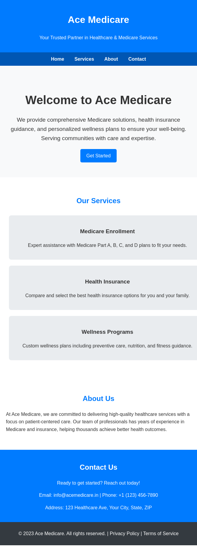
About (111, 59)
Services (84, 59)
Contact (137, 59)
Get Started (98, 155)
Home (57, 59)
